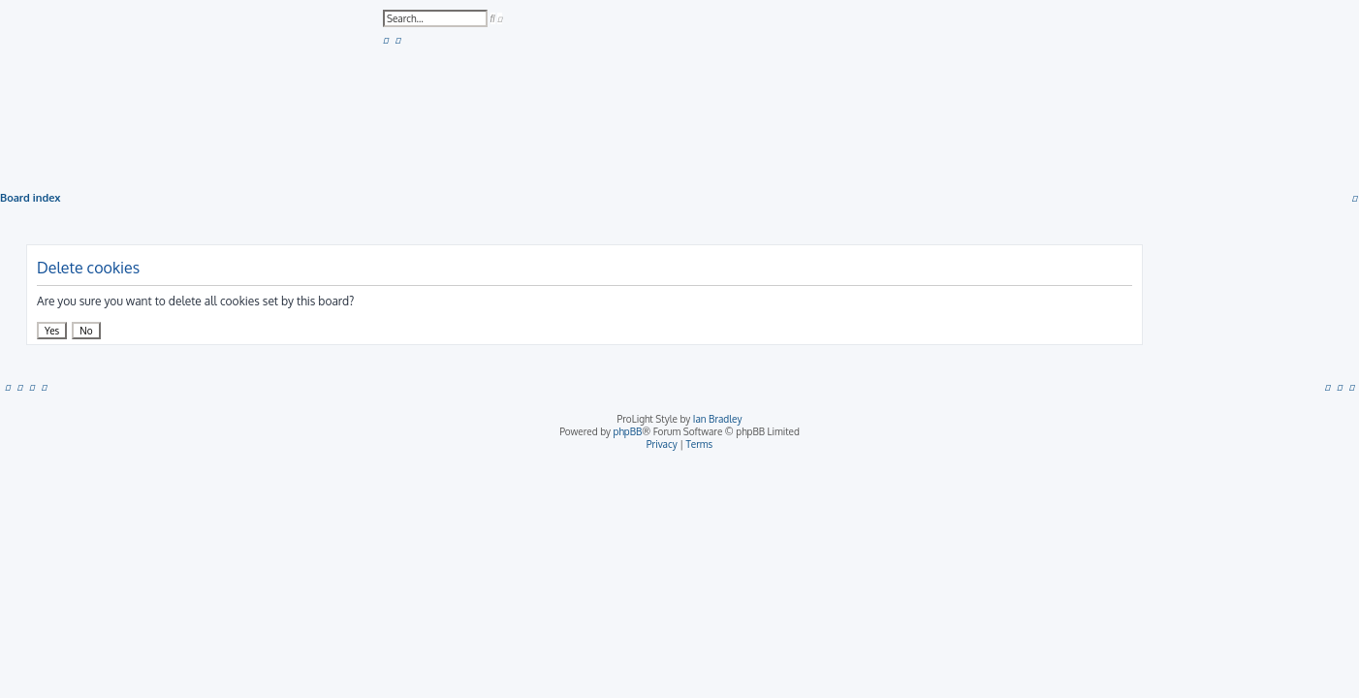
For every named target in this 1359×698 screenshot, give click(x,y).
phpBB (628, 431)
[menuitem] (386, 39)
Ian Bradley (718, 419)
